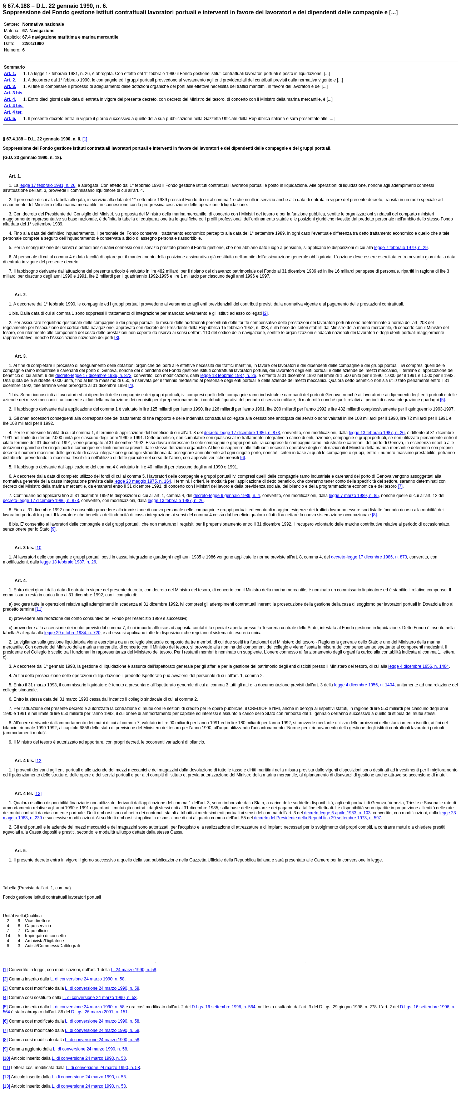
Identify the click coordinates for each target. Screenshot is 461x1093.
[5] (442, 399)
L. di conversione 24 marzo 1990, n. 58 (87, 979)
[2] (265, 313)
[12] (39, 760)
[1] (85, 138)
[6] (242, 457)
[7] (400, 486)
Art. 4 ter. (21, 793)
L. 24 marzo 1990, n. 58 (133, 969)
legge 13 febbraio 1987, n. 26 (228, 375)
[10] (39, 547)
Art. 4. (18, 580)
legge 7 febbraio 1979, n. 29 (400, 247)
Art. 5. (18, 850)
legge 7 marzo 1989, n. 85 (353, 495)
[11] (39, 609)
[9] (53, 529)
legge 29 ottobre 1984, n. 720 (72, 632)
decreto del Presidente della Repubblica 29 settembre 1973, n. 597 (317, 817)
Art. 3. (18, 356)
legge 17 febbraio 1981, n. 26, (48, 185)
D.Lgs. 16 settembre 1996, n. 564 (224, 1006)
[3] (116, 337)
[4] (130, 385)
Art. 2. (18, 294)
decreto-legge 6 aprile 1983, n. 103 (337, 812)
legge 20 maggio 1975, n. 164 (142, 481)
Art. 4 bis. (21, 760)
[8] (374, 514)
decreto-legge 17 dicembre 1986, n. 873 (93, 375)
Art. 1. (15, 176)
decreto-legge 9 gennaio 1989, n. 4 (226, 495)
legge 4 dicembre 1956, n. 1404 (418, 666)
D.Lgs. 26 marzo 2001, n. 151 (99, 1011)
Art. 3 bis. (21, 547)
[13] (37, 793)
